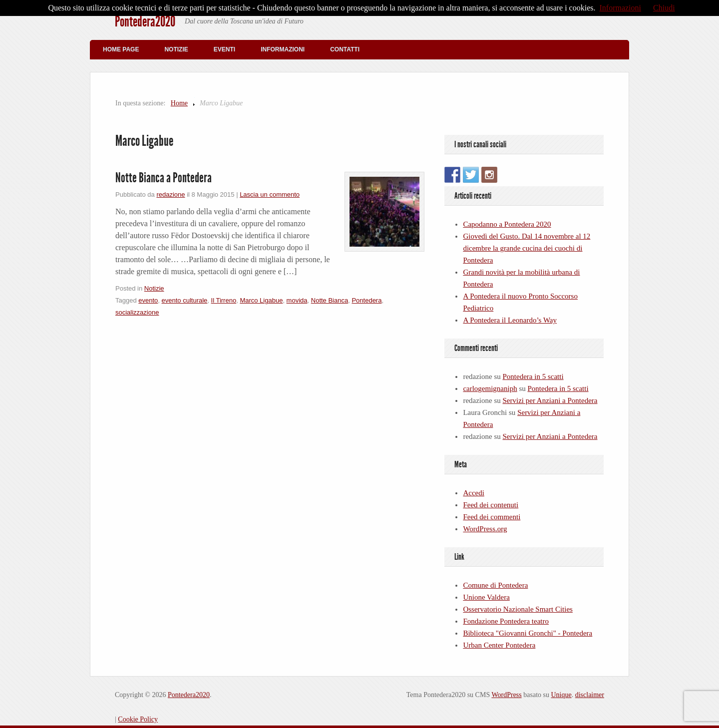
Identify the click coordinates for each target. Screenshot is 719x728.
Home (179, 103)
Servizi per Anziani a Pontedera (550, 400)
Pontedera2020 (145, 21)
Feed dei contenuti (490, 505)
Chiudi (664, 7)
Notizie (176, 49)
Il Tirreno (224, 300)
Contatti (345, 49)
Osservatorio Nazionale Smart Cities (518, 609)
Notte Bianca (329, 300)
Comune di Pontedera (495, 585)
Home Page (121, 49)
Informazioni (283, 49)
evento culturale (185, 300)
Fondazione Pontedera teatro (506, 621)
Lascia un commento (270, 194)
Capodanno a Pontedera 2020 (507, 224)
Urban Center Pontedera (499, 645)
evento (148, 300)
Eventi (224, 49)
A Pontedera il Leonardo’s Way (510, 320)
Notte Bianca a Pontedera (163, 178)
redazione (170, 194)
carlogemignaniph (490, 388)
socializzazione (137, 312)
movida (297, 300)
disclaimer (589, 695)
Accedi (473, 493)
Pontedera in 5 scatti (533, 376)
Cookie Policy (138, 719)
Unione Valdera (486, 597)
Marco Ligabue (261, 300)
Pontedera (366, 300)
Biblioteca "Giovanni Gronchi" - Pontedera (527, 633)
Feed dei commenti (491, 517)
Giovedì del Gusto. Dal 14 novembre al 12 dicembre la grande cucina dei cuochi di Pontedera (526, 248)
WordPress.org (485, 529)
